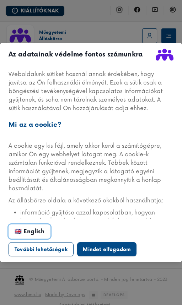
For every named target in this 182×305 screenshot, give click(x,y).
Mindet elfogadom (107, 249)
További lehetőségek (41, 249)
